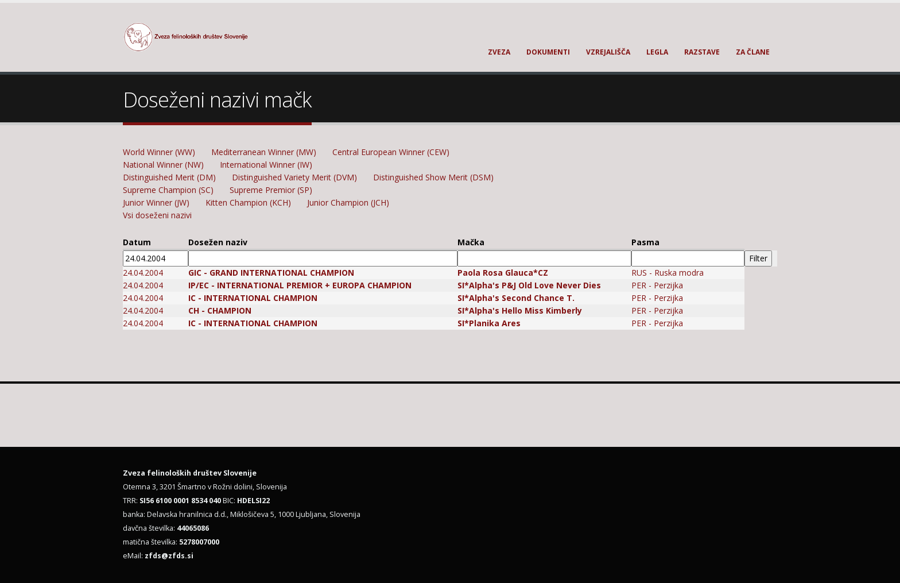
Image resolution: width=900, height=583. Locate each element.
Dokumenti (548, 52)
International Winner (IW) (266, 164)
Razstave (702, 52)
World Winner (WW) (159, 151)
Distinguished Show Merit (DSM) (433, 177)
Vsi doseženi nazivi (157, 215)
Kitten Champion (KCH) (248, 202)
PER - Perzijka (657, 285)
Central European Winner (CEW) (390, 151)
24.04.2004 (143, 272)
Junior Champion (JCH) (348, 202)
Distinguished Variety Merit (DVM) (294, 177)
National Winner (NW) (163, 164)
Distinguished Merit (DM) (169, 177)
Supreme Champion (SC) (168, 189)
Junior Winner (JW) (156, 202)
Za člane (753, 52)
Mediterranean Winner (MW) (263, 151)
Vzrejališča (608, 52)
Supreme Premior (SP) (271, 189)
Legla (657, 52)
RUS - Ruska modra (667, 272)
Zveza (499, 52)
